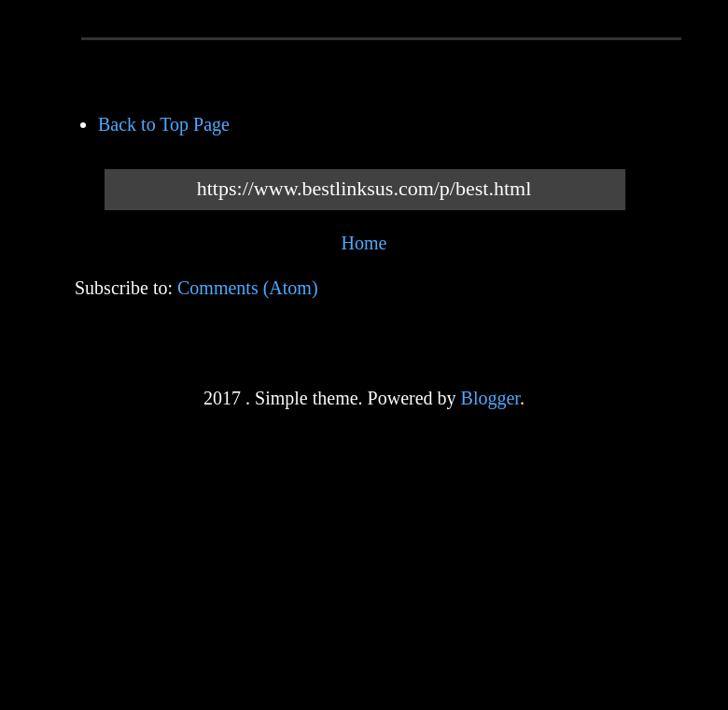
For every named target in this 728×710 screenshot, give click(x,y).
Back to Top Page (164, 124)
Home (364, 243)
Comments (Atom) (247, 287)
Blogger (490, 398)
